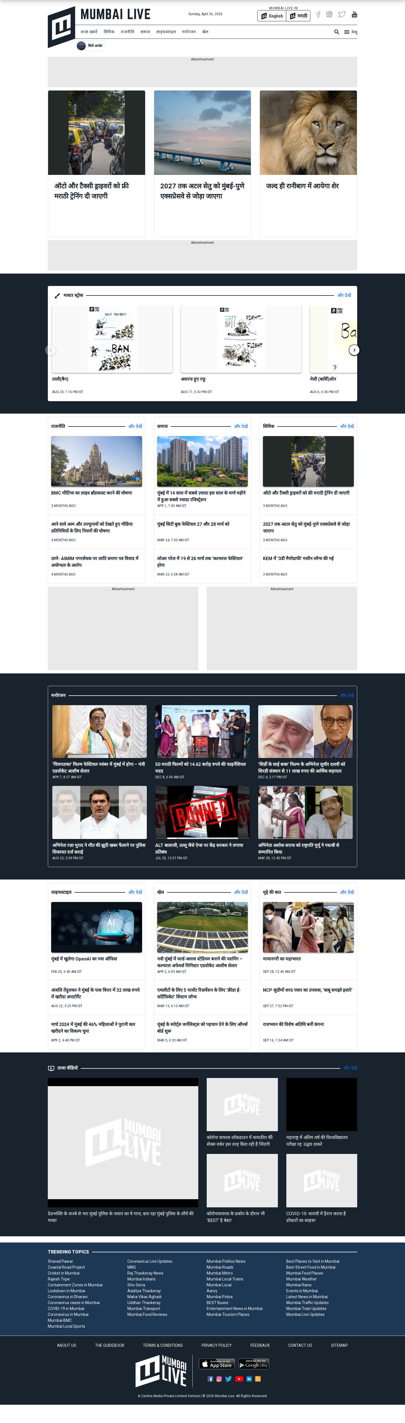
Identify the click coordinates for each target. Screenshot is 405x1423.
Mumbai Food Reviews (147, 1314)
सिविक (109, 32)
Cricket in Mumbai (64, 1273)
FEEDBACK (260, 1345)
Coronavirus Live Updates (149, 1261)
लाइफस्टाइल (166, 32)
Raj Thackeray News (145, 1273)
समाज (145, 32)
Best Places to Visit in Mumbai (312, 1261)
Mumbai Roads (220, 1267)
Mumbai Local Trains (225, 1279)
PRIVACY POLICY (217, 1345)
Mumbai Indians (141, 1279)
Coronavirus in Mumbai (68, 1314)
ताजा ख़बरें (89, 32)
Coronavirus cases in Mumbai (74, 1302)
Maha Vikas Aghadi (144, 1297)
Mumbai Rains (299, 1285)
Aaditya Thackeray (144, 1291)
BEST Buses (217, 1302)
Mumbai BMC (60, 1320)
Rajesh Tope (59, 1279)
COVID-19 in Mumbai (66, 1308)
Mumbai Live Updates (305, 1314)
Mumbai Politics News (226, 1261)
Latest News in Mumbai (307, 1297)
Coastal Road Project (66, 1267)
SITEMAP (339, 1345)
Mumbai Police (220, 1297)
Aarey (212, 1291)
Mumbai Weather (301, 1279)
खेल (205, 32)
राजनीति (127, 32)
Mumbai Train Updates (306, 1308)
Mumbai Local (219, 1285)
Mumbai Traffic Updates (307, 1302)
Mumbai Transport (143, 1308)
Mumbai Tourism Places (228, 1314)
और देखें (344, 295)
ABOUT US (66, 1345)
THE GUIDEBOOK (109, 1345)
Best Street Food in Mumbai (311, 1267)
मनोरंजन (189, 32)
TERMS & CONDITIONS (163, 1345)
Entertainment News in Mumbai (235, 1308)
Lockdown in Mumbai (66, 1291)
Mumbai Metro (220, 1273)
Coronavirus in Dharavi (67, 1297)
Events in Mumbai (302, 1291)
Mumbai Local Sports (66, 1326)
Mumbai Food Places (304, 1273)
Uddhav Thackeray (144, 1302)
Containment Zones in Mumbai (75, 1285)
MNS (131, 1267)
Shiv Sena (136, 1285)
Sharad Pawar (60, 1261)
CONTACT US (300, 1345)
